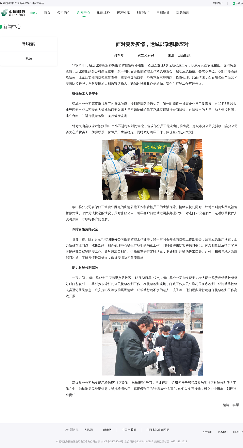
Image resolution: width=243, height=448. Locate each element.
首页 (47, 12)
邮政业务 (103, 12)
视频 (29, 58)
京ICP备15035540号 (112, 441)
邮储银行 (143, 12)
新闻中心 (83, 12)
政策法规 (182, 12)
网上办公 (238, 431)
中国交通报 (129, 429)
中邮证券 (163, 12)
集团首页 (218, 3)
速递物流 (123, 12)
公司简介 (63, 12)
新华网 (107, 429)
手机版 (238, 3)
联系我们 (223, 431)
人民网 (88, 429)
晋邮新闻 (28, 44)
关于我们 (207, 431)
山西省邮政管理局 (157, 429)
